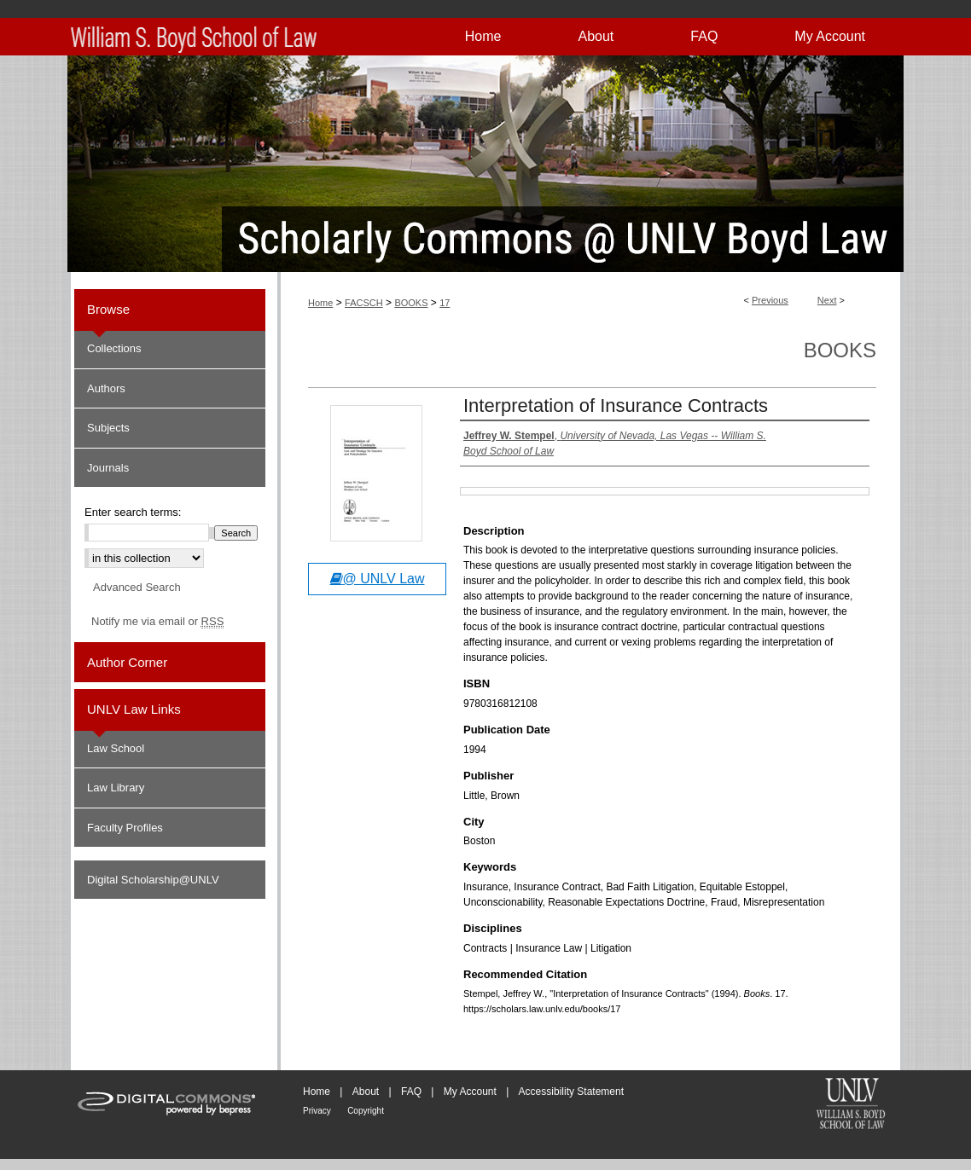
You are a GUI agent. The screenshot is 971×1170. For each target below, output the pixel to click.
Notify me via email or (157, 621)
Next (827, 300)
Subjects (108, 427)
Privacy (317, 1110)
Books (840, 350)
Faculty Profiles (125, 827)
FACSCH (364, 303)
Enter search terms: (132, 512)
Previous (770, 300)
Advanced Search (137, 587)
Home (320, 303)
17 (444, 303)
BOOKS (410, 303)
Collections (114, 348)
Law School (115, 748)
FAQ (411, 1092)
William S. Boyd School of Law (850, 1105)
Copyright (365, 1110)
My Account (470, 1092)
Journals (108, 467)
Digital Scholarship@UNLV (153, 879)
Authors (106, 388)
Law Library (115, 787)
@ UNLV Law (377, 578)
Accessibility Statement (571, 1092)
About (365, 1092)
